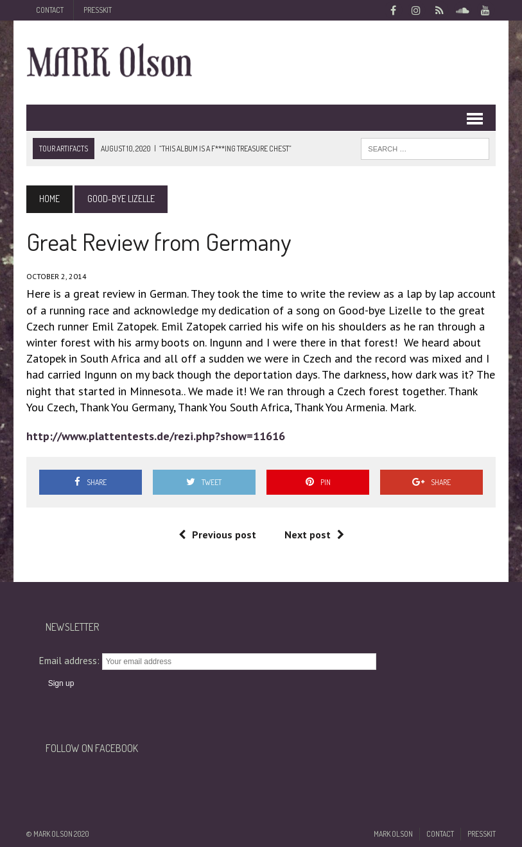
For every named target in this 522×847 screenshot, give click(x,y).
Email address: (70, 660)
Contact (50, 10)
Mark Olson (393, 834)
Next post (314, 534)
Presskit (97, 10)
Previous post (217, 534)
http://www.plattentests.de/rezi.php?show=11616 (155, 436)
